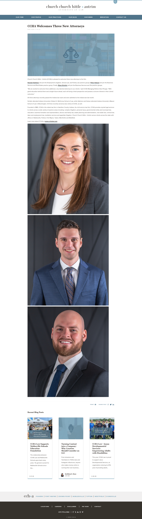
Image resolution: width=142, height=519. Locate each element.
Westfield (99, 496)
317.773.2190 (64, 512)
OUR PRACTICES (55, 17)
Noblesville (78, 496)
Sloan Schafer (62, 85)
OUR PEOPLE (36, 17)
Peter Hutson (94, 83)
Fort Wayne (50, 496)
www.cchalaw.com (51, 121)
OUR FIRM (19, 17)
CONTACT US (121, 17)
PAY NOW (85, 506)
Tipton (89, 496)
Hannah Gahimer (33, 83)
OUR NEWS (88, 17)
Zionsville (111, 496)
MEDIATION (104, 17)
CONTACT (97, 506)
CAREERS (58, 506)
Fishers (39, 496)
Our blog (73, 17)
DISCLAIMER (71, 506)
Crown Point (64, 496)
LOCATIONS (45, 506)
